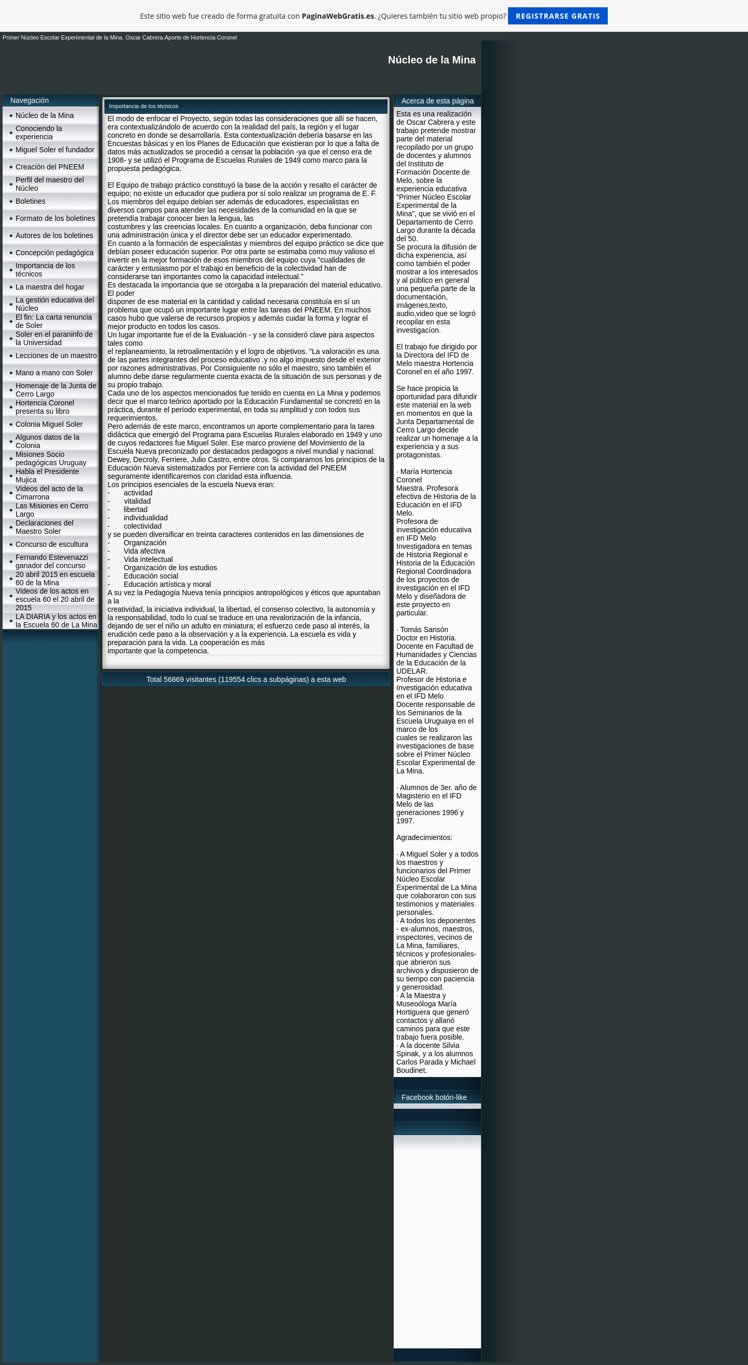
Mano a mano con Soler (54, 373)
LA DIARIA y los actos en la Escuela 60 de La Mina (56, 620)
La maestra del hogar (50, 287)
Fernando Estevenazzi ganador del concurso (52, 561)
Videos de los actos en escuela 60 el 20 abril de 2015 (55, 599)
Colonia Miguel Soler (49, 424)
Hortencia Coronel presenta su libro (45, 407)
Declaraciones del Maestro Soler (44, 527)
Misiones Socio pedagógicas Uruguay (51, 458)
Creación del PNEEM (50, 167)
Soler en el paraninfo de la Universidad (54, 338)
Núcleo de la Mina (45, 115)
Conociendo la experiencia (39, 132)
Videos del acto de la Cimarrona (49, 492)
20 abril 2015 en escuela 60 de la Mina (55, 578)
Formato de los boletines (55, 218)
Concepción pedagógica (55, 252)
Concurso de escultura (52, 544)
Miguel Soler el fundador (55, 150)
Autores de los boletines (54, 235)
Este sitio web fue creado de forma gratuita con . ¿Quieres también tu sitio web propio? (374, 15)
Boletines (31, 201)
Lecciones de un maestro (56, 355)
